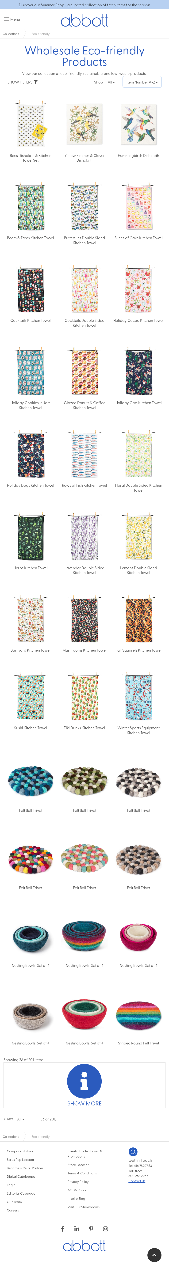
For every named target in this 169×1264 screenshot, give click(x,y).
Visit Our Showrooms (84, 1206)
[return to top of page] (154, 1255)
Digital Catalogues (21, 1176)
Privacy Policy (78, 1181)
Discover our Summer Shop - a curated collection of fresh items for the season (84, 4)
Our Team (14, 1201)
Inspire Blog (76, 1198)
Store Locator (78, 1164)
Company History (20, 1151)
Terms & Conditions (82, 1173)
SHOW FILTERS (23, 81)
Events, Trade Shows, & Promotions (85, 1153)
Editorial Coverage (21, 1193)
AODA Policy (77, 1190)
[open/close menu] (12, 19)
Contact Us (136, 1180)
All (111, 81)
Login (11, 1184)
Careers (13, 1210)
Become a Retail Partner (25, 1167)
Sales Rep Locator (20, 1159)
